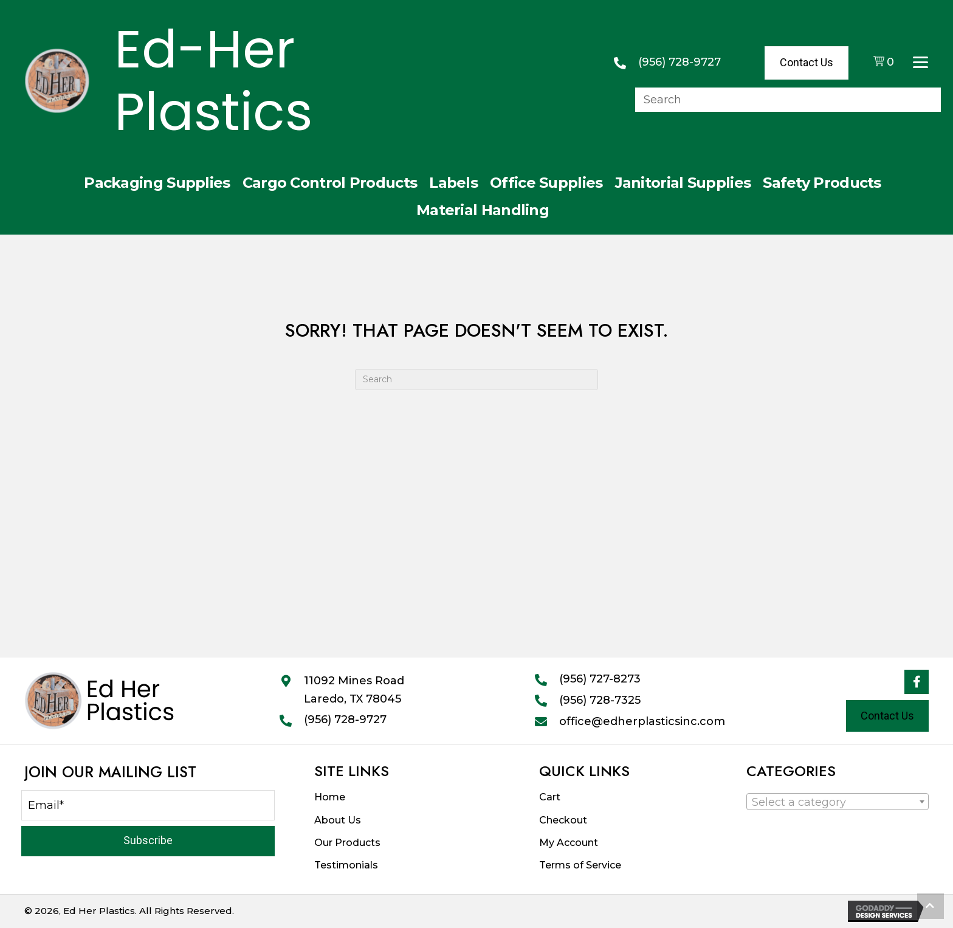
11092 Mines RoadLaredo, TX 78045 (354, 690)
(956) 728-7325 (600, 700)
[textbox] (802, 802)
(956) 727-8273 (600, 679)
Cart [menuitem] (549, 797)
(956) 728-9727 (679, 62)
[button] (916, 682)
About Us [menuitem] (337, 820)
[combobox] (837, 801)
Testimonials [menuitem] (346, 865)
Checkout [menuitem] (563, 820)
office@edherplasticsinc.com (642, 721)
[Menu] (920, 62)
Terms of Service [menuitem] (580, 865)
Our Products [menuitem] (347, 842)
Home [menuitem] (329, 797)
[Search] (476, 379)
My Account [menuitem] (568, 842)
